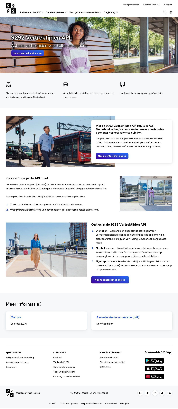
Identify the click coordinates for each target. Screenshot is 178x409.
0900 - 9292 (81, 393)
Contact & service (151, 5)
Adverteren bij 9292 (109, 358)
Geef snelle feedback (64, 367)
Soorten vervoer (56, 12)
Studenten (11, 367)
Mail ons (16, 317)
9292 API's (105, 367)
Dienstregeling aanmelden (112, 363)
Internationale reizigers (17, 363)
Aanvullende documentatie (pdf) (118, 317)
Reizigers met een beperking (20, 358)
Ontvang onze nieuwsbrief (66, 377)
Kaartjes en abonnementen (86, 12)
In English (168, 5)
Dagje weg (111, 12)
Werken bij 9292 (61, 363)
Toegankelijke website (64, 372)
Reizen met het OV (32, 12)
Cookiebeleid (111, 404)
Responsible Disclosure (91, 404)
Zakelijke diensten (131, 5)
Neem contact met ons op (28, 53)
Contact (57, 358)
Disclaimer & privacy (69, 404)
